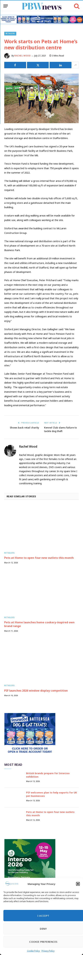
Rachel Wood (22, 55)
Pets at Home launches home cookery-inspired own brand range (39, 624)
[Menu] (5, 6)
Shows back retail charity (24, 427)
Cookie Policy (33, 950)
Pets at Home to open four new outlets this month (39, 558)
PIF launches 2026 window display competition (36, 690)
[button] (78, 884)
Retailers (10, 33)
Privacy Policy (48, 950)
